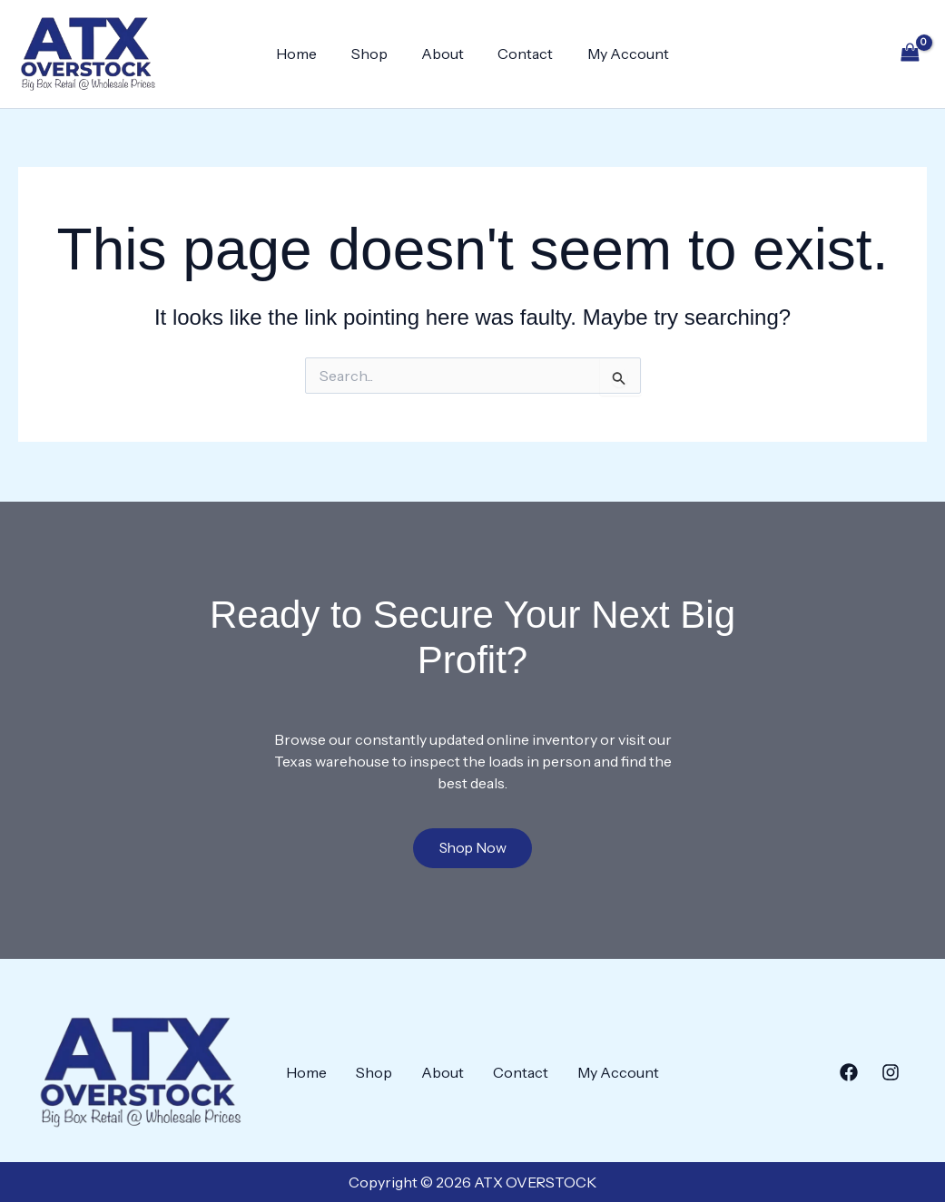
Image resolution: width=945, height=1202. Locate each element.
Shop (374, 53)
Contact (520, 53)
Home (306, 53)
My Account (618, 53)
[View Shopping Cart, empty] (909, 54)
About (442, 53)
